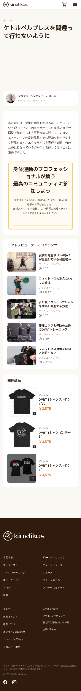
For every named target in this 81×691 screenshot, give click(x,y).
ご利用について (50, 608)
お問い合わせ (49, 629)
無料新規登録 (40, 227)
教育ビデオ (9, 624)
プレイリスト (10, 565)
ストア (7, 609)
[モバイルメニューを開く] (75, 4)
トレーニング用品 (12, 639)
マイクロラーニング (14, 572)
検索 (5, 595)
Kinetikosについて (53, 557)
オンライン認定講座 (14, 632)
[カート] (63, 5)
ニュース (48, 572)
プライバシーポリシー (54, 615)
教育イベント (10, 617)
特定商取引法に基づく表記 (56, 622)
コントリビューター (54, 565)
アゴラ (7, 587)
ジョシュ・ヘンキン (38, 97)
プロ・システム (51, 580)
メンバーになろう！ (54, 587)
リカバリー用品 (11, 647)
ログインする (40, 238)
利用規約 (20, 669)
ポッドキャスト (11, 580)
